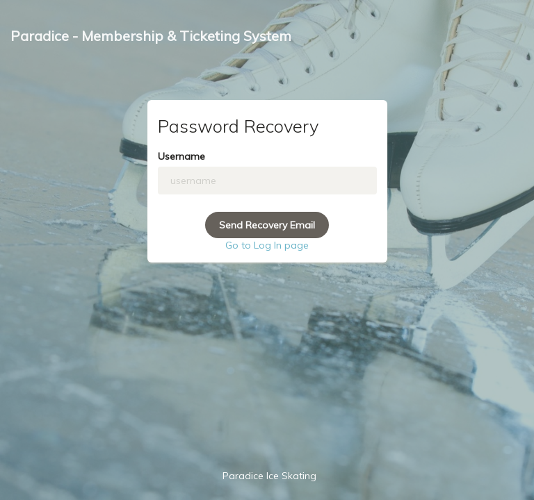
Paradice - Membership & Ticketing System (150, 35)
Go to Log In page (267, 245)
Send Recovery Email (267, 225)
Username (181, 156)
